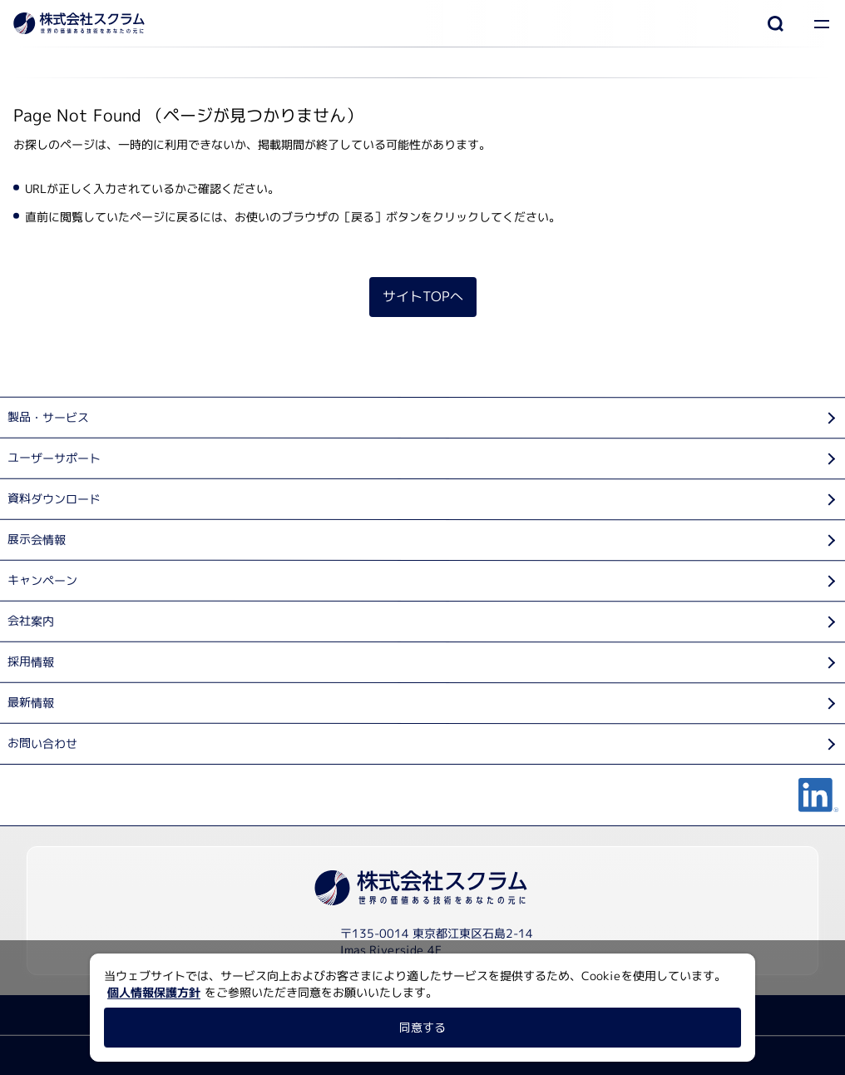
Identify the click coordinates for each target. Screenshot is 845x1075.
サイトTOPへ (422, 296)
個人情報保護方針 (153, 992)
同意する (422, 1027)
